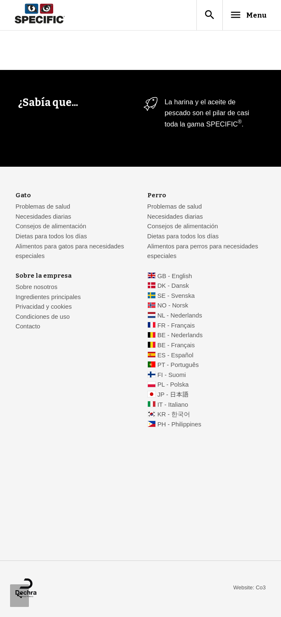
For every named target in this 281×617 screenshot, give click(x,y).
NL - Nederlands (179, 316)
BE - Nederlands (180, 336)
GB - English (174, 277)
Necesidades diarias (43, 217)
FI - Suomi (171, 376)
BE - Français (176, 346)
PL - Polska (173, 385)
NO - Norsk (172, 306)
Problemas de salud (42, 207)
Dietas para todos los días (51, 237)
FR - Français (176, 326)
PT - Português (178, 366)
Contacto (27, 327)
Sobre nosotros (36, 288)
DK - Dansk (173, 287)
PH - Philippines (179, 425)
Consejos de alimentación (50, 227)
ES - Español (175, 356)
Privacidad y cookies (43, 308)
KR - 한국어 (174, 415)
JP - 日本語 (172, 395)
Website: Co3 (249, 589)
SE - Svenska (176, 297)
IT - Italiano (172, 406)
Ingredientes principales (48, 298)
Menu (243, 15)
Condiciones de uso (42, 318)
